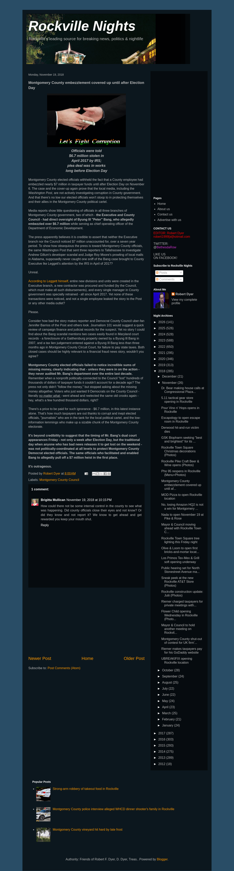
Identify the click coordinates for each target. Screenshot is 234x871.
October (168, 670)
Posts (161, 272)
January (168, 725)
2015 (162, 745)
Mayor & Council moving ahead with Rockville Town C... (181, 528)
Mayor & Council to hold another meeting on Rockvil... (178, 628)
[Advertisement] (86, 621)
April (165, 707)
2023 (162, 340)
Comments (165, 279)
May (165, 701)
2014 (162, 751)
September (170, 676)
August (167, 682)
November (169, 382)
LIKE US (159, 254)
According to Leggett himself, (48, 281)
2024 (162, 334)
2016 (162, 739)
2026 (162, 322)
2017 (162, 733)
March (167, 713)
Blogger (162, 859)
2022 (162, 346)
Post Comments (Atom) (64, 668)
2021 (162, 352)
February (169, 719)
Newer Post (39, 658)
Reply (45, 525)
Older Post (134, 658)
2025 (162, 328)
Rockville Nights (82, 26)
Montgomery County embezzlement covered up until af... (181, 484)
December (169, 376)
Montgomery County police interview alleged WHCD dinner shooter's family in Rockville (113, 809)
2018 (162, 371)
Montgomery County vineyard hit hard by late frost (87, 829)
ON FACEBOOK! (165, 258)
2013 (162, 757)
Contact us (164, 214)
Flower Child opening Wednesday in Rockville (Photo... (179, 615)
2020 (162, 359)
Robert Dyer (185, 294)
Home (87, 658)
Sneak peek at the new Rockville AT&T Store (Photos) (177, 581)
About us (163, 209)
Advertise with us (169, 220)
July (165, 688)
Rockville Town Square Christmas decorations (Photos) (178, 451)
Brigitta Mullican (53, 500)
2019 (162, 365)
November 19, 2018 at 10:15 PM (88, 500)
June (166, 694)
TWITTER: (160, 243)
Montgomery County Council (59, 479)
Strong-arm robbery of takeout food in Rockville (85, 788)
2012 (162, 764)
